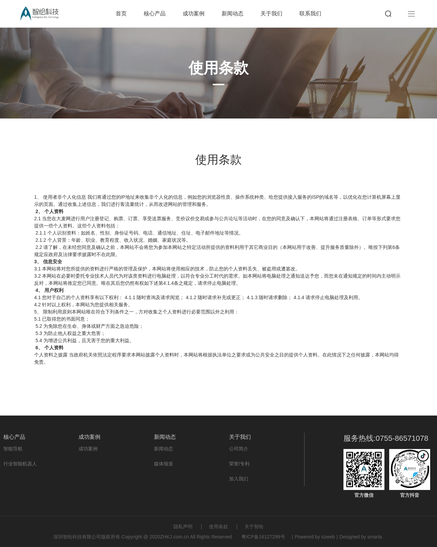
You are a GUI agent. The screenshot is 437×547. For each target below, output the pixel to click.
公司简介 (238, 448)
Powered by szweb (315, 536)
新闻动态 (232, 13)
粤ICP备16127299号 (263, 536)
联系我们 (310, 13)
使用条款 (218, 526)
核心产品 (155, 13)
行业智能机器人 (20, 463)
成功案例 (194, 13)
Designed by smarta (360, 536)
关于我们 (271, 13)
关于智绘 (254, 526)
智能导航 (13, 448)
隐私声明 (183, 526)
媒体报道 (163, 463)
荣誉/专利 (239, 463)
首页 (121, 13)
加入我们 (238, 478)
